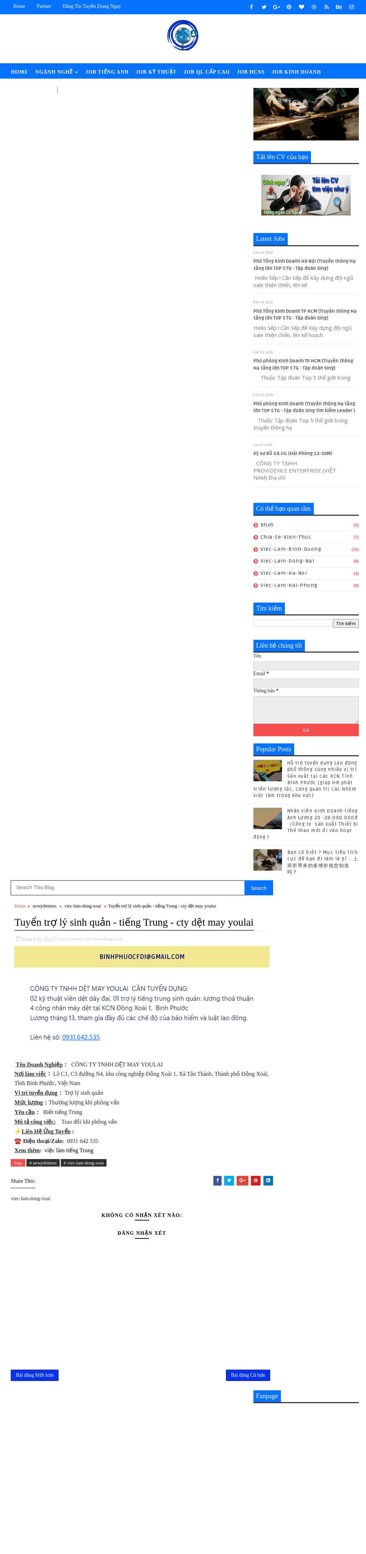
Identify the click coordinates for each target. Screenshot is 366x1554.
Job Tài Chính (32, 90)
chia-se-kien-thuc (286, 538)
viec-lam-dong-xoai (82, 111)
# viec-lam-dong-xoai (84, 383)
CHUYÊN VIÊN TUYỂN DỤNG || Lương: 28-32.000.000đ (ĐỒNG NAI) (217, 1281)
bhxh (267, 527)
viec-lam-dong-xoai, (105, 159)
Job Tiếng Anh (107, 72)
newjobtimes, (72, 159)
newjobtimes (44, 111)
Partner (44, 6)
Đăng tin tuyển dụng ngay (92, 6)
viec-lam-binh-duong (291, 551)
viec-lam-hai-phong (289, 587)
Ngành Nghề (54, 72)
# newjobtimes (42, 383)
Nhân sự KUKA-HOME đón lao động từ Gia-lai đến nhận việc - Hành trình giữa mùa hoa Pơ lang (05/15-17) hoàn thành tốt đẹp (200, 1346)
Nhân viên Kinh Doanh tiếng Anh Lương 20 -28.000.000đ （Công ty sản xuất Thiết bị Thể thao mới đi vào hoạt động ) (305, 826)
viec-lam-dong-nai (288, 563)
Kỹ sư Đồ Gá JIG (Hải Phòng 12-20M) (292, 455)
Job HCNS (251, 72)
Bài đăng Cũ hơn (225, 597)
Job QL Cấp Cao (207, 72)
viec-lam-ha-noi (284, 575)
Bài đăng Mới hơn (35, 597)
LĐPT (68, 90)
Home (19, 6)
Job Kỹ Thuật (156, 72)
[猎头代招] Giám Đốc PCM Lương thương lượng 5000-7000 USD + (215, 1310)
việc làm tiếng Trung (68, 371)
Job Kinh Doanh (296, 72)
